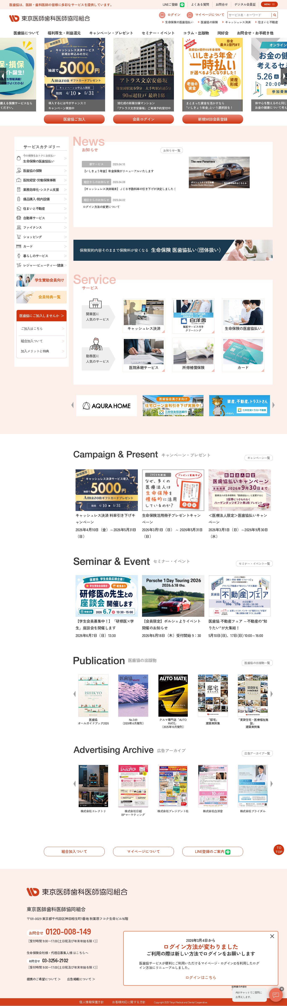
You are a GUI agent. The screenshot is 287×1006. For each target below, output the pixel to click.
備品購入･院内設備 (36, 198)
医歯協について (26, 33)
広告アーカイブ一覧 (257, 753)
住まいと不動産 (268, 22)
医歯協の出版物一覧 (257, 663)
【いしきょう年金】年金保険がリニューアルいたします (118, 171)
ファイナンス (32, 227)
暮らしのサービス (35, 255)
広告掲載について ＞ (81, 979)
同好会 (222, 33)
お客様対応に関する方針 (129, 1002)
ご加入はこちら (32, 328)
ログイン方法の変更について (101, 207)
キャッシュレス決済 (238, 22)
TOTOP (278, 849)
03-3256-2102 (55, 960)
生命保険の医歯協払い (179, 22)
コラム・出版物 (196, 33)
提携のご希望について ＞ (44, 979)
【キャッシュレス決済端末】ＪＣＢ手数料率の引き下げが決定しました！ (129, 189)
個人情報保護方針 (91, 1002)
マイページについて (205, 15)
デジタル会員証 (245, 4)
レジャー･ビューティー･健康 (43, 265)
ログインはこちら (200, 977)
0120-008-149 (68, 931)
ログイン (169, 15)
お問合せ (222, 4)
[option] (143, 75)
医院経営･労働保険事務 (39, 180)
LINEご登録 (173, 4)
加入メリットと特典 (35, 350)
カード (27, 246)
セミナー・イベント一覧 (254, 563)
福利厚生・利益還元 (64, 33)
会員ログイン (144, 119)
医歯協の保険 (209, 22)
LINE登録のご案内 (212, 852)
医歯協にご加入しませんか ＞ (41, 315)
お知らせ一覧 (171, 150)
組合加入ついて (32, 340)
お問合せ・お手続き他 (255, 33)
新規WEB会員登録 (212, 119)
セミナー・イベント (158, 33)
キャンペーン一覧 (258, 458)
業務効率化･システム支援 (41, 189)
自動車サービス (34, 217)
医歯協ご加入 (74, 119)
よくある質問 (200, 4)
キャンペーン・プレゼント (111, 33)
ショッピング (32, 236)
